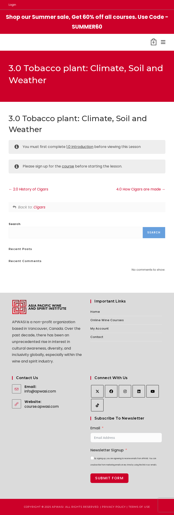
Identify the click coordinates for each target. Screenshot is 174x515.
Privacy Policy (114, 506)
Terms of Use (139, 506)
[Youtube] (152, 391)
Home (95, 312)
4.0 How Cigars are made (140, 189)
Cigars (39, 207)
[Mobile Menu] (161, 42)
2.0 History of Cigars (28, 189)
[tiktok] (97, 405)
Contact (96, 337)
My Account (99, 328)
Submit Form (109, 478)
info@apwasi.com (40, 391)
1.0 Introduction (79, 146)
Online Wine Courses (107, 320)
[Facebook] (111, 391)
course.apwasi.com (41, 406)
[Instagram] (125, 391)
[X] (97, 391)
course (68, 166)
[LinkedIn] (139, 391)
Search (14, 224)
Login (12, 5)
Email (95, 428)
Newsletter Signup (107, 450)
